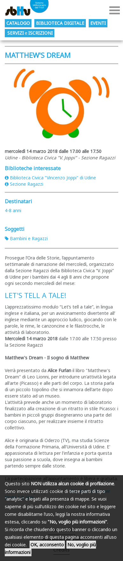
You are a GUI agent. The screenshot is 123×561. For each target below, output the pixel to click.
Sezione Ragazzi (24, 184)
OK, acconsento (47, 545)
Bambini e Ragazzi (26, 238)
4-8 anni (13, 210)
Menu (114, 10)
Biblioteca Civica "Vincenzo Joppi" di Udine (50, 178)
